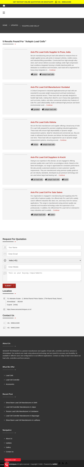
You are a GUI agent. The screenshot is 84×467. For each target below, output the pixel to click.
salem (52, 215)
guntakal (36, 109)
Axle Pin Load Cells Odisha (43, 122)
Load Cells (9, 375)
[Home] (4, 5)
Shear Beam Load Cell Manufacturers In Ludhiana (23, 420)
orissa (36, 144)
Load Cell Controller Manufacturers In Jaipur (21, 407)
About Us (9, 438)
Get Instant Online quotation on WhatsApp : (42, 1)
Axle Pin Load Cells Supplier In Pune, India (51, 52)
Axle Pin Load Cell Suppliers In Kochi (48, 157)
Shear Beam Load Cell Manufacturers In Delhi (21, 403)
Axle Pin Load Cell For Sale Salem (46, 192)
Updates (14, 25)
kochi (66, 179)
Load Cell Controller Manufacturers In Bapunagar (22, 416)
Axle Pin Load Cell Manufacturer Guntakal (50, 87)
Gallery (8, 447)
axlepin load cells (48, 74)
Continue (52, 70)
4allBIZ (54, 464)
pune (35, 74)
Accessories (10, 384)
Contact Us (9, 452)
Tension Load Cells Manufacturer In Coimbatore (22, 411)
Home (5, 25)
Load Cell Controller (12, 380)
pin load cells (38, 179)
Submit (8, 286)
